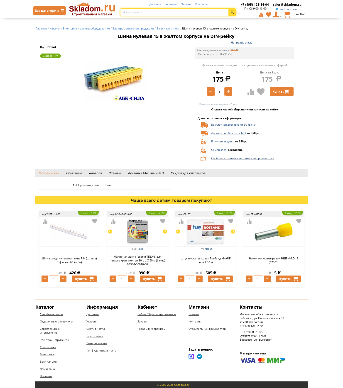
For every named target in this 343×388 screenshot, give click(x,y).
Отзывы (186, 4)
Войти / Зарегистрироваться (156, 314)
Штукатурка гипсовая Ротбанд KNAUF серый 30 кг (205, 260)
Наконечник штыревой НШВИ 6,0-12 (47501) (273, 260)
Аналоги (95, 173)
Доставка (155, 4)
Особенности (49, 173)
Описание (74, 173)
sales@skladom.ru (287, 4)
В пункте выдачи (222, 141)
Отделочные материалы (56, 321)
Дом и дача (47, 369)
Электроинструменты (54, 340)
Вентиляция (48, 362)
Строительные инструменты (50, 330)
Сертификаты (95, 329)
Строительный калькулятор (207, 329)
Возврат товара (96, 343)
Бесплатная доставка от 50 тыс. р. (233, 125)
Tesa (140, 249)
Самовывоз (218, 150)
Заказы (142, 321)
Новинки (46, 376)
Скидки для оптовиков (188, 173)
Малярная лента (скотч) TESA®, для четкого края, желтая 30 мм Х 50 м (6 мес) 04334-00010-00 (137, 260)
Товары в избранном (151, 329)
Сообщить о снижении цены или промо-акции (242, 158)
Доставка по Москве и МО (228, 133)
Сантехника (48, 347)
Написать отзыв (241, 42)
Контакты (201, 4)
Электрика (47, 354)
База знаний (94, 336)
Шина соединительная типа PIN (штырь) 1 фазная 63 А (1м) (69, 260)
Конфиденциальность (101, 350)
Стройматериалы (51, 314)
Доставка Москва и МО (146, 173)
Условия (171, 4)
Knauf (208, 249)
